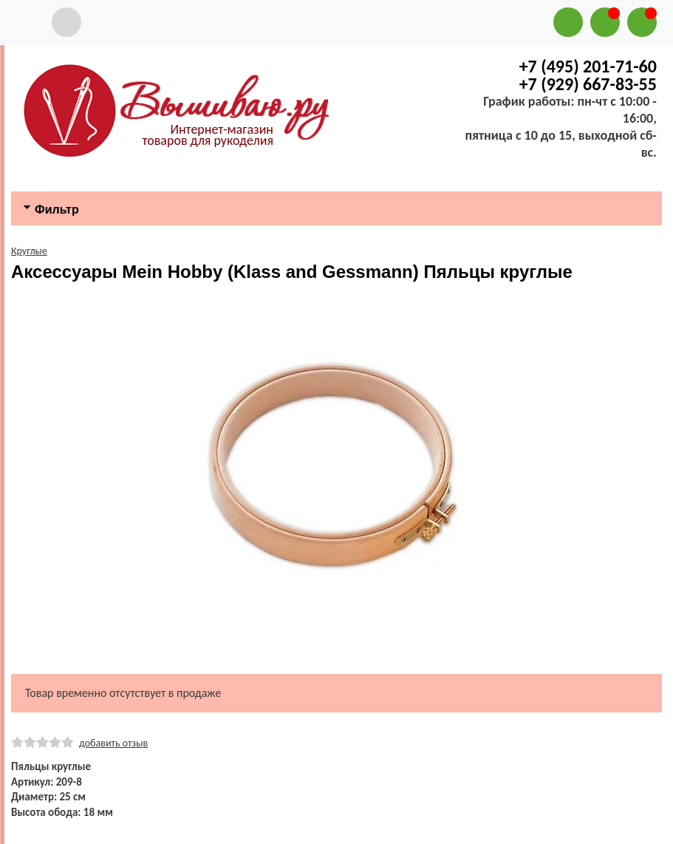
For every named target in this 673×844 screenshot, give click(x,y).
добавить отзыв (113, 743)
